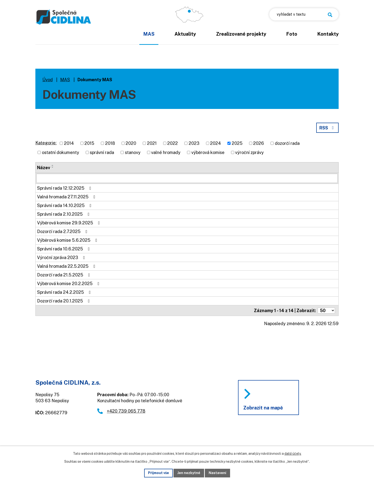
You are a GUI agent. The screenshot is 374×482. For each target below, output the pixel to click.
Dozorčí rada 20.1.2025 (64, 300)
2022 (172, 143)
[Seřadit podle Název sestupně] (52, 167)
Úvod (119, 37)
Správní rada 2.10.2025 (64, 214)
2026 (258, 143)
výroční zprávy (249, 152)
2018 (110, 143)
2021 (152, 143)
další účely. (292, 453)
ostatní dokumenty (60, 152)
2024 (215, 143)
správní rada (102, 152)
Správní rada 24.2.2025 (65, 292)
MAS (149, 34)
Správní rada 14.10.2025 (65, 205)
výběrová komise (208, 152)
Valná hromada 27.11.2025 (67, 196)
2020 (131, 143)
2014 (69, 143)
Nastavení (217, 473)
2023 (194, 143)
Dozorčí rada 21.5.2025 (64, 274)
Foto (291, 34)
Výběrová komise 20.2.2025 (69, 283)
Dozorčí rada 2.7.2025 (63, 231)
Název (43, 167)
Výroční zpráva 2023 (62, 257)
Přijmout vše (158, 473)
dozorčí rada (287, 143)
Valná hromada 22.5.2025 (67, 266)
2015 (89, 143)
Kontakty (328, 34)
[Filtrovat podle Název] (187, 178)
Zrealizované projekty (241, 34)
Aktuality (185, 34)
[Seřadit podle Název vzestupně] (52, 165)
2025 (237, 143)
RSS (327, 127)
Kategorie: (46, 142)
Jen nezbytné (188, 473)
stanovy (133, 152)
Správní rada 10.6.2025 (64, 248)
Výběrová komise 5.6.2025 (68, 240)
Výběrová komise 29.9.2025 (69, 222)
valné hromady (166, 152)
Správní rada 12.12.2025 (65, 188)
